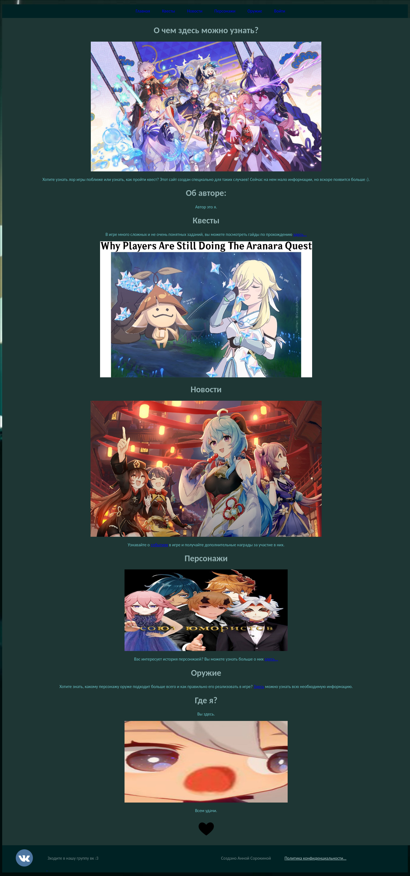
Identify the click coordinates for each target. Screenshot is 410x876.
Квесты (168, 11)
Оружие (254, 11)
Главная (143, 11)
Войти (279, 11)
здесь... (300, 234)
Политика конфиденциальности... (315, 858)
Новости (194, 11)
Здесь (259, 686)
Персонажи (225, 11)
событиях (159, 544)
